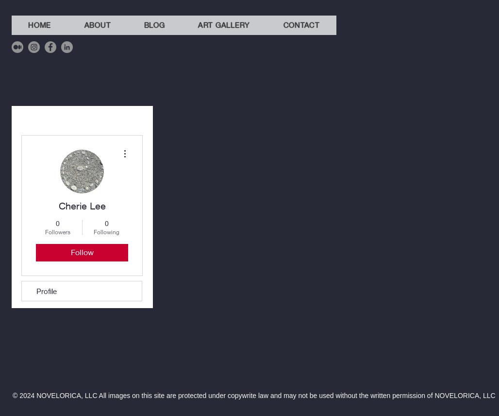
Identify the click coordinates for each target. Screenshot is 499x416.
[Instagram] (34, 47)
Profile (46, 291)
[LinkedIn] (67, 47)
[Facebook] (50, 47)
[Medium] (17, 47)
